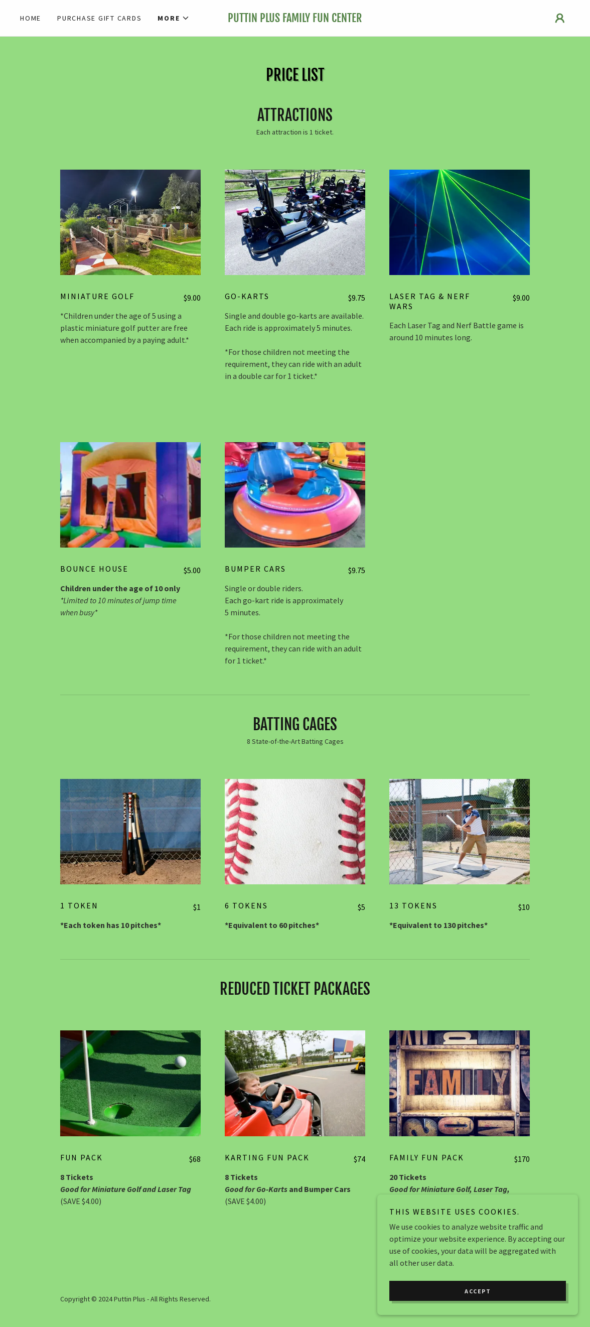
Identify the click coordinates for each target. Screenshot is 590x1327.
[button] (174, 18)
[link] (295, 19)
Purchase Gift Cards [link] (99, 18)
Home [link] (30, 18)
